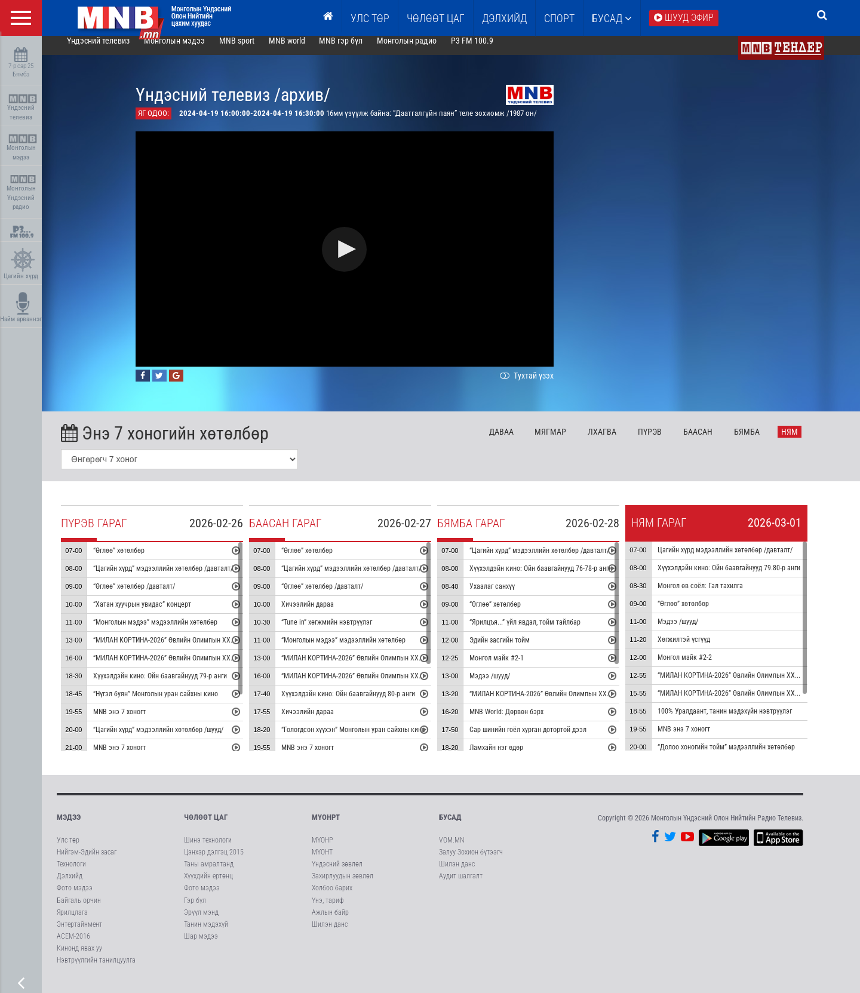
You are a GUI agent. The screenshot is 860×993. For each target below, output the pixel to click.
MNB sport (253, 50)
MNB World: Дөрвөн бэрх (523, 721)
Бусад (612, 18)
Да (518, 441)
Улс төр (370, 18)
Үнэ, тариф (328, 910)
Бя (763, 441)
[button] (361, 258)
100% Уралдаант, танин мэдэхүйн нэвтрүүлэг (741, 721)
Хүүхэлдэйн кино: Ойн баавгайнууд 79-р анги (177, 685)
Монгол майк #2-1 (513, 667)
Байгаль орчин (79, 910)
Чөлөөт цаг (206, 826)
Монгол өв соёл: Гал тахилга (717, 595)
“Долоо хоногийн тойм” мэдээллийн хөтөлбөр (743, 756)
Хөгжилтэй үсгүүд (700, 649)
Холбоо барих (332, 897)
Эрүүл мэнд (201, 922)
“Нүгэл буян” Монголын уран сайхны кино (172, 703)
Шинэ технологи (208, 850)
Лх (618, 441)
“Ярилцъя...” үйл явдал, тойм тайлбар (541, 632)
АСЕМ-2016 (73, 946)
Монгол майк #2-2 (701, 667)
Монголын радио (423, 50)
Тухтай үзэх (542, 385)
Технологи (71, 873)
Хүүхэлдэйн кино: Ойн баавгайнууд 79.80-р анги (745, 577)
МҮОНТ (322, 861)
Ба (714, 441)
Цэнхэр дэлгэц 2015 (214, 861)
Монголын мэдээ (22, 147)
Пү (666, 441)
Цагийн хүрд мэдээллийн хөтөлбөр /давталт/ (741, 559)
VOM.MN (451, 850)
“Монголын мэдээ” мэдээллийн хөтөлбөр (172, 632)
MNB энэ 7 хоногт (136, 721)
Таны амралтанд (209, 873)
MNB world (303, 50)
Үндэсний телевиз (22, 107)
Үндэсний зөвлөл (337, 873)
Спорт (559, 18)
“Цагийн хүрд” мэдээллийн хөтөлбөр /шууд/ (175, 739)
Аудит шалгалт (461, 885)
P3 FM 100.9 (489, 50)
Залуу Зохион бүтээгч (471, 861)
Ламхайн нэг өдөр (513, 757)
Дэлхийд (504, 18)
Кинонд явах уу (79, 958)
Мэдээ (69, 826)
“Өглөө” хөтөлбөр (135, 560)
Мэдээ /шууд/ (506, 685)
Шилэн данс (330, 934)
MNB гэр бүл (358, 50)
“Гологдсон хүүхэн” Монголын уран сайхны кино (370, 739)
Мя (567, 441)
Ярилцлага (72, 922)
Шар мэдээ (201, 946)
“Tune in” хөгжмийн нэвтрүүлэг (343, 632)
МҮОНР (322, 850)
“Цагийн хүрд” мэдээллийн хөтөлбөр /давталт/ (180, 578)
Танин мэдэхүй (206, 934)
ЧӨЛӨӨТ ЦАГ (436, 18)
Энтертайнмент (79, 934)
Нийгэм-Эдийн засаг (86, 861)
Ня (806, 441)
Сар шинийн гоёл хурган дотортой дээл (544, 739)
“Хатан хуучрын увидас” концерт (159, 614)
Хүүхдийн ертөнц (208, 885)
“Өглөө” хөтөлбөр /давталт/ (151, 596)
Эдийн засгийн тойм (516, 649)
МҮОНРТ (326, 826)
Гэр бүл (195, 910)
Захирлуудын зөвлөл (342, 885)
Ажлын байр (330, 922)
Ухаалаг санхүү (509, 596)
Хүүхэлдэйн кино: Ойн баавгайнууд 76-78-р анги (557, 578)
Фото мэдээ (75, 897)
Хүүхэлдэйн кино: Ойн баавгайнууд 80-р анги (365, 703)
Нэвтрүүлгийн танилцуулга (96, 970)
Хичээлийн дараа (324, 614)
